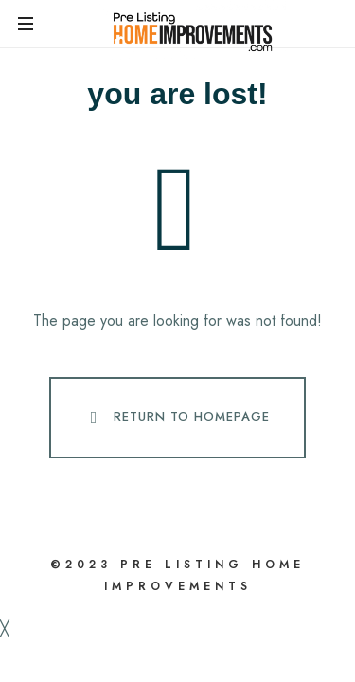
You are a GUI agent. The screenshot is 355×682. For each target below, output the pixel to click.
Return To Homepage (176, 417)
